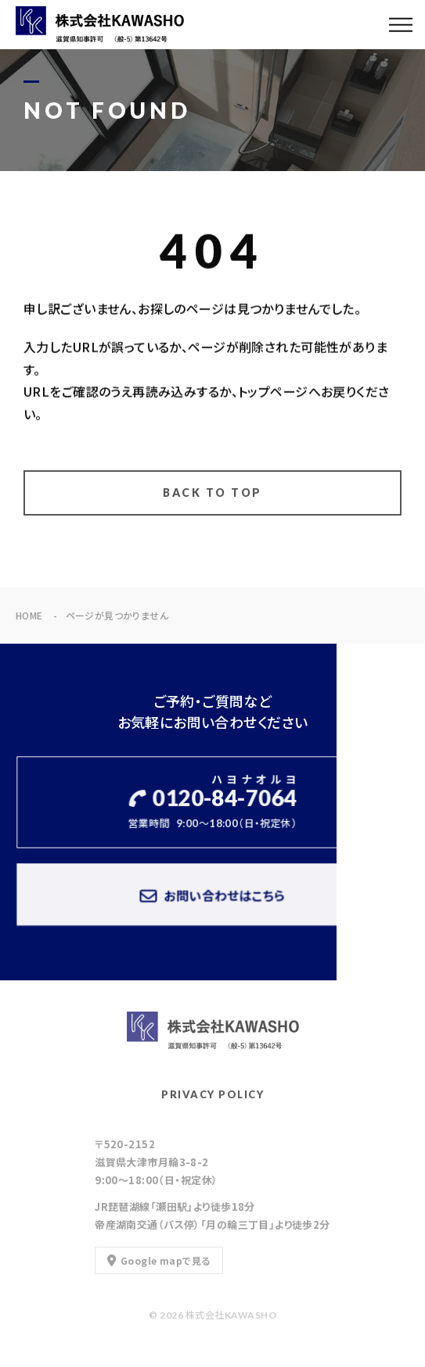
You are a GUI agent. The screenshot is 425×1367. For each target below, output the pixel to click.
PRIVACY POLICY (212, 1094)
